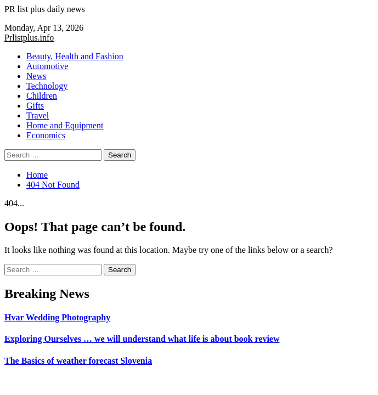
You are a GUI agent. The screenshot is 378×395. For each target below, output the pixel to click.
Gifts (35, 105)
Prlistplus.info (29, 37)
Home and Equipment (64, 125)
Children (41, 95)
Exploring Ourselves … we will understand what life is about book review (142, 338)
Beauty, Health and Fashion (74, 56)
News (36, 76)
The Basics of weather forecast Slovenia (78, 360)
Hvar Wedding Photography (57, 317)
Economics (45, 135)
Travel (37, 115)
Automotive (47, 66)
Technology (46, 86)
